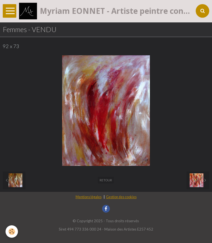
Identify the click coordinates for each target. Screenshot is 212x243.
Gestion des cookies (121, 197)
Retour (106, 180)
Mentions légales (89, 197)
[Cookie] (12, 231)
